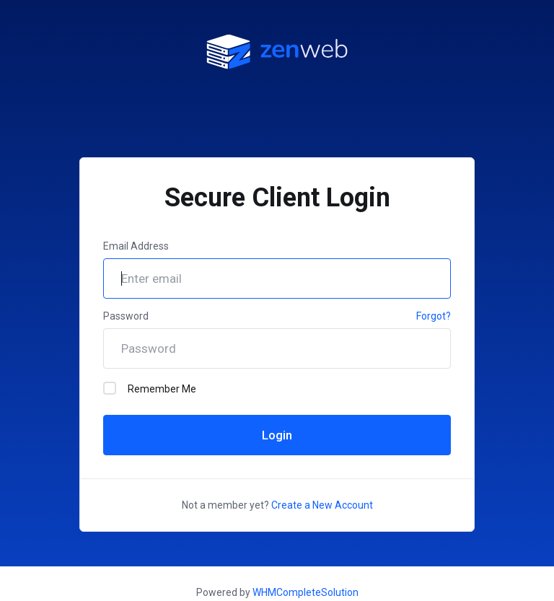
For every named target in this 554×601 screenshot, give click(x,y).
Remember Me (149, 388)
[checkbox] (109, 388)
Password (126, 316)
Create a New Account (322, 505)
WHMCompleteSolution (305, 592)
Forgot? (433, 316)
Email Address (136, 246)
